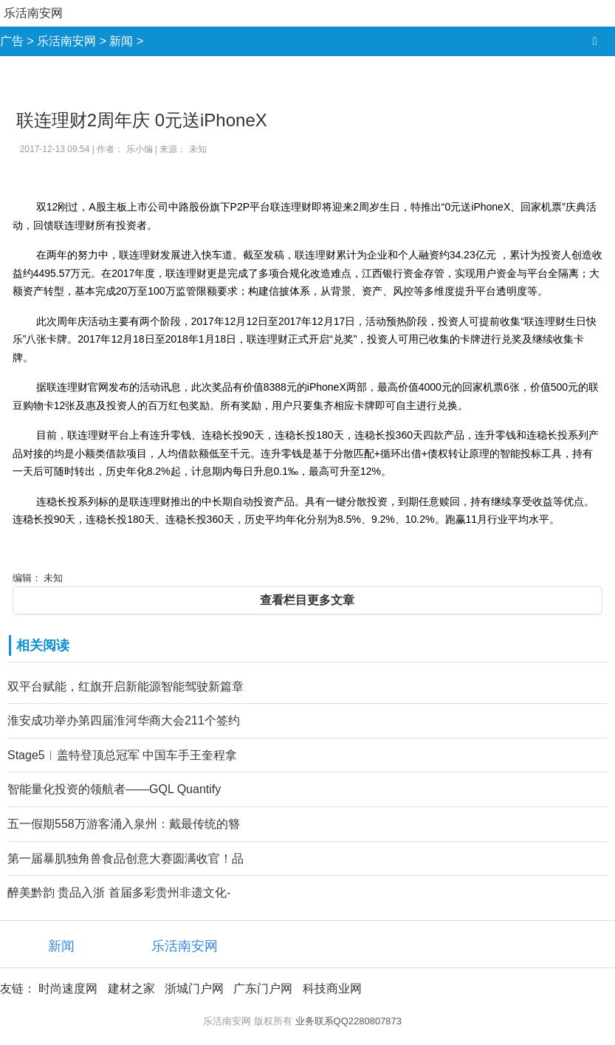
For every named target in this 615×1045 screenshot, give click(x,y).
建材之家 (131, 988)
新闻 (121, 41)
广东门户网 (262, 988)
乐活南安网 (33, 13)
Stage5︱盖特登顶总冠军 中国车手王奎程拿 (122, 755)
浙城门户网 (194, 988)
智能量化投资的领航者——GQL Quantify (114, 789)
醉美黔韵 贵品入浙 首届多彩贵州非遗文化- (118, 892)
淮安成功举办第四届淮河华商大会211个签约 (123, 720)
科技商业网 (332, 988)
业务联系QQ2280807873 (348, 1021)
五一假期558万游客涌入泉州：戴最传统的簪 (123, 824)
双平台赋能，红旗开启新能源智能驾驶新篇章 (125, 686)
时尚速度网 (67, 988)
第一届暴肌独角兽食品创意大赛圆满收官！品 (125, 858)
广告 (12, 41)
